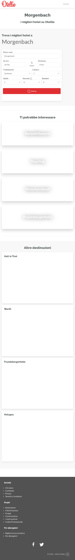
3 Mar (41, 64)
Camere (35, 69)
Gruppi (8, 513)
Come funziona (11, 516)
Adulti (5, 78)
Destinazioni (10, 507)
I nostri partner (11, 519)
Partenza (42, 61)
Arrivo (6, 61)
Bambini (45, 78)
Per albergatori (11, 536)
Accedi (66, 4)
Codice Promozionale (14, 522)
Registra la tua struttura (15, 533)
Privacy (8, 493)
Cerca (31, 91)
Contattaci (9, 491)
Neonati (27, 78)
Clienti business (11, 510)
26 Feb (7, 64)
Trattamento (8, 69)
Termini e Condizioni (13, 496)
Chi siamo (9, 488)
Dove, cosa (7, 52)
